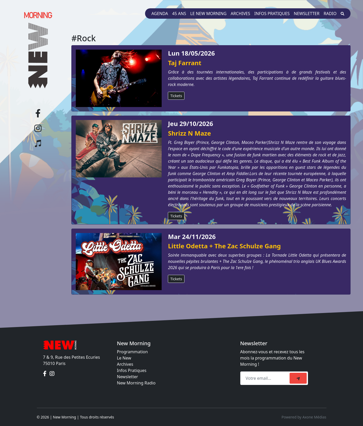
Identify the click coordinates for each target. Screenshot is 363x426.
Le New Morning (208, 13)
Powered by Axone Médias (304, 417)
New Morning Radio (136, 383)
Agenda (159, 13)
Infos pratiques (272, 13)
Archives (240, 13)
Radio (330, 13)
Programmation (132, 352)
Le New (124, 358)
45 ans (179, 13)
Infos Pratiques (132, 370)
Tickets (176, 95)
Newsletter (306, 13)
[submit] (298, 378)
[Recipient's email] (266, 378)
